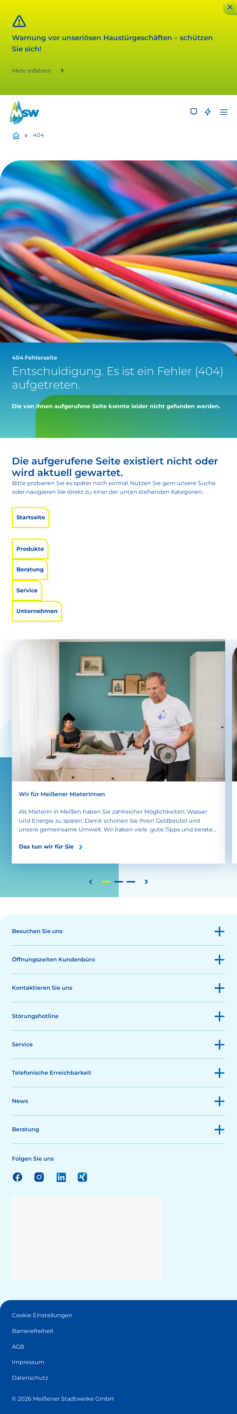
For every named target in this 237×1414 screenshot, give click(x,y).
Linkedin (60, 1176)
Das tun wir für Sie (46, 846)
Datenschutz (30, 1378)
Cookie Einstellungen (42, 1315)
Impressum (28, 1362)
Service (27, 590)
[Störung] (207, 112)
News (20, 1101)
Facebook (17, 1176)
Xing (82, 1176)
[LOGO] (24, 112)
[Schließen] (230, 7)
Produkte (30, 549)
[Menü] (223, 112)
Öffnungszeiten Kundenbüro (53, 959)
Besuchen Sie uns (37, 931)
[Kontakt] (194, 112)
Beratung (30, 569)
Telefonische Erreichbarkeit (51, 1072)
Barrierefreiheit (33, 1331)
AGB (18, 1346)
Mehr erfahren (32, 70)
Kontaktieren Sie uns (42, 987)
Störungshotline (35, 1016)
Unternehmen (37, 611)
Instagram (39, 1176)
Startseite (20, 135)
